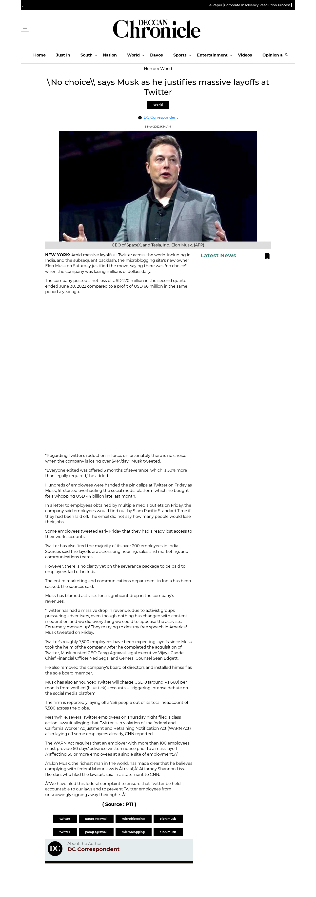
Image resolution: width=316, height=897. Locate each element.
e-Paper (215, 5)
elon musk (168, 819)
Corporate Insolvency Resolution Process (257, 5)
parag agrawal (96, 819)
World (133, 55)
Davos (156, 55)
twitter (65, 819)
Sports (180, 55)
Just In (63, 55)
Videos (245, 55)
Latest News (218, 255)
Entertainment (212, 55)
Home (39, 55)
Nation (110, 55)
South (86, 55)
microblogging (133, 819)
